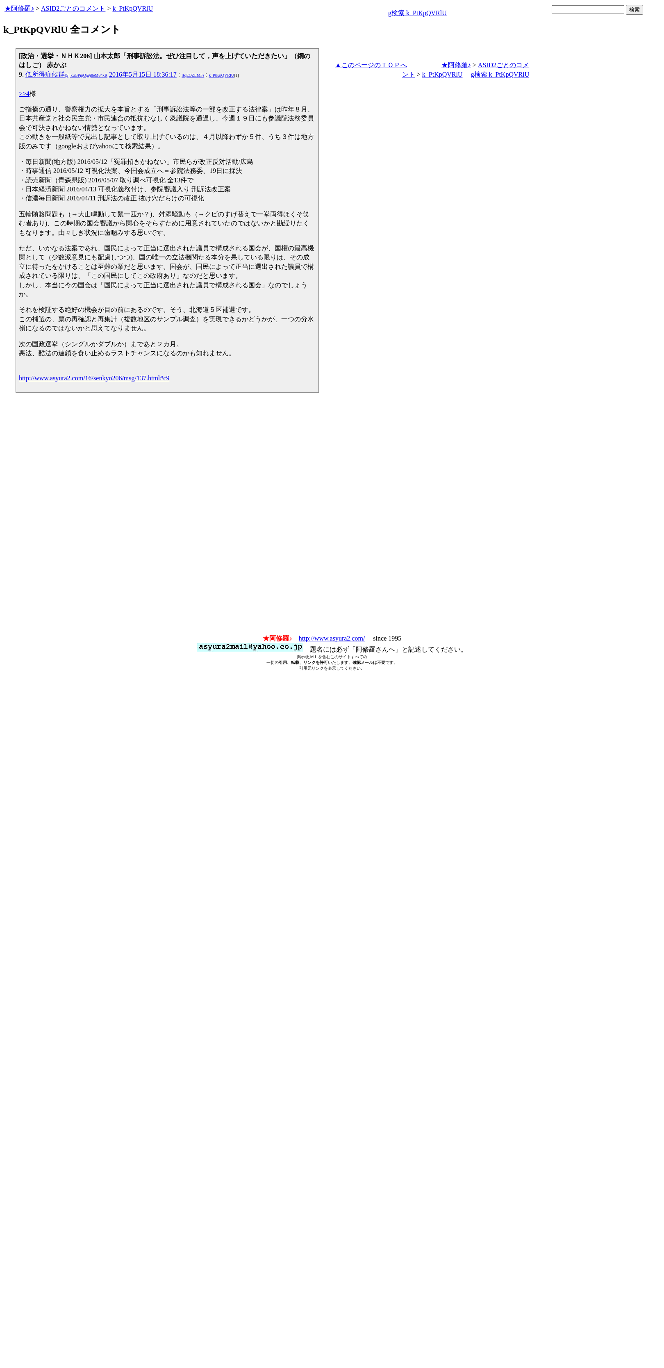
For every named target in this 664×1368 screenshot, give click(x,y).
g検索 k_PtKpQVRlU (417, 12)
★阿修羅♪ (19, 8)
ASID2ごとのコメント (73, 8)
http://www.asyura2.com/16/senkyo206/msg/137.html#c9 (94, 378)
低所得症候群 (66, 74)
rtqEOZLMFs (193, 75)
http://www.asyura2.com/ (332, 638)
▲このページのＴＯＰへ (371, 64)
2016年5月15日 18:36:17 (143, 74)
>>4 (24, 93)
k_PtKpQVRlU (132, 8)
